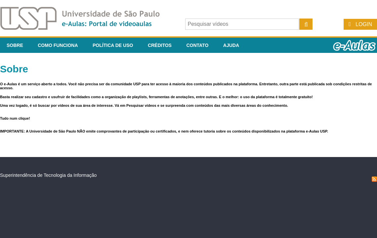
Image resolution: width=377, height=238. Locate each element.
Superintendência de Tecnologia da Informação (48, 175)
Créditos (160, 45)
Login (364, 24)
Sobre (15, 45)
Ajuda (231, 45)
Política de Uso (113, 45)
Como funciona (58, 45)
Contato (197, 45)
